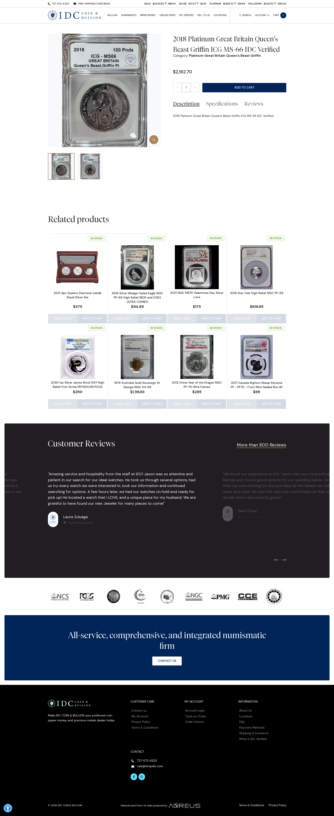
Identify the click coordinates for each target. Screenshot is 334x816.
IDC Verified (186, 15)
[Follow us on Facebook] (134, 776)
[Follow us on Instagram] (141, 776)
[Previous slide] (276, 559)
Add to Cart (244, 87)
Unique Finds (167, 15)
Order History (194, 721)
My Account (139, 715)
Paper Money (147, 15)
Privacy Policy (140, 721)
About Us (245, 710)
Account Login (195, 710)
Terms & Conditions (144, 726)
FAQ (242, 721)
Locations (220, 15)
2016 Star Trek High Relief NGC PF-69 (256, 293)
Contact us (139, 710)
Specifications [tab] (222, 104)
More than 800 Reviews (261, 443)
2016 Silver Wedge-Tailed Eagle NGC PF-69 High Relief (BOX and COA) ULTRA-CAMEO (137, 297)
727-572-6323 (60, 3)
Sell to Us (203, 15)
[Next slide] (284, 559)
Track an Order (195, 715)
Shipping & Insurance (253, 732)
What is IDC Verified (253, 738)
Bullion (112, 15)
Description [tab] (186, 104)
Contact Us (167, 660)
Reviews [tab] (253, 104)
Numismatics (128, 15)
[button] (8, 808)
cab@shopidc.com (150, 765)
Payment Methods (252, 726)
